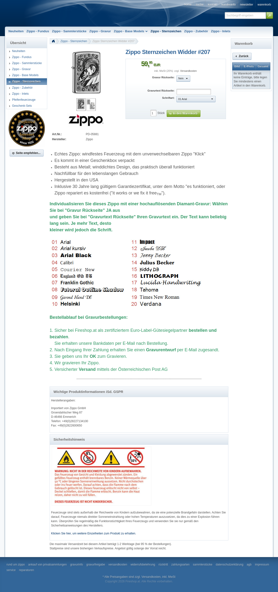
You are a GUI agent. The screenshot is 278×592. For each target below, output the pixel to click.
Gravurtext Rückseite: (160, 90)
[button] (269, 15)
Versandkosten (188, 71)
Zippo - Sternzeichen (73, 41)
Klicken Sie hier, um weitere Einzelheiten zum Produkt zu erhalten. (93, 533)
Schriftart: (168, 97)
